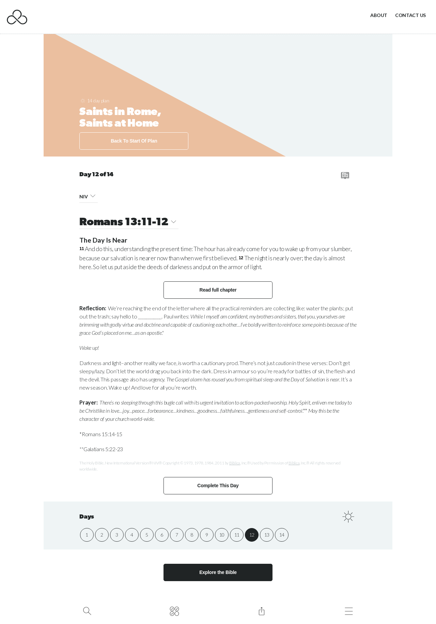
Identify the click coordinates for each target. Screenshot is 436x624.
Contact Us (410, 15)
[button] (93, 195)
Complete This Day (217, 485)
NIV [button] (88, 195)
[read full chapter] (344, 175)
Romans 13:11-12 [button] (128, 223)
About (378, 15)
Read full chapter (218, 290)
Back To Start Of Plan (134, 141)
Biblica (234, 462)
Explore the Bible (218, 572)
